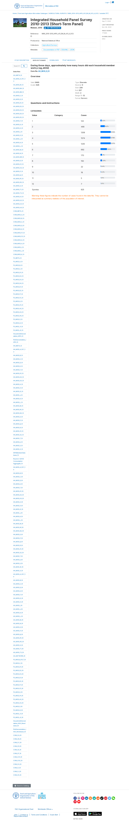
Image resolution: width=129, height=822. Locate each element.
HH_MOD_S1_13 (18, 431)
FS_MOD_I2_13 (18, 323)
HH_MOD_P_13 (18, 420)
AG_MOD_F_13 (18, 121)
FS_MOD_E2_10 (18, 681)
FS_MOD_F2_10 (18, 688)
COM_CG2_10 (17, 760)
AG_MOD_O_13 (18, 160)
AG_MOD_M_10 (18, 620)
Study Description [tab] (22, 60)
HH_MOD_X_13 (18, 449)
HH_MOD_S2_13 (18, 435)
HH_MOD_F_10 (18, 487)
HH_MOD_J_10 (18, 513)
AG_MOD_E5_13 (18, 117)
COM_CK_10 (17, 775)
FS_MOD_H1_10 (18, 696)
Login (107, 2)
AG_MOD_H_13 (18, 128)
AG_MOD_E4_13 (18, 113)
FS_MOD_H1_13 (18, 305)
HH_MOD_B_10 (18, 473)
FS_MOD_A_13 (18, 261)
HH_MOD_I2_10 (18, 509)
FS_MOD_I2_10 (18, 710)
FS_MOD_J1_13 (18, 326)
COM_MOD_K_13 (18, 254)
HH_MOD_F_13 (18, 370)
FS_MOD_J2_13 (18, 330)
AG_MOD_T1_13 (18, 189)
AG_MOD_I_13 (17, 132)
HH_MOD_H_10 (18, 502)
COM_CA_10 (17, 735)
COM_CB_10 (17, 739)
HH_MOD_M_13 (18, 406)
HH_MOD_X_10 (18, 570)
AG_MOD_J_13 (18, 139)
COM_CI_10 (17, 768)
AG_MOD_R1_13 (18, 178)
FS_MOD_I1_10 (17, 706)
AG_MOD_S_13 (18, 186)
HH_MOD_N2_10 (18, 531)
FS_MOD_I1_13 (17, 319)
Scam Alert (54, 815)
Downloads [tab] (54, 60)
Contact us (24, 815)
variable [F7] (104, 13)
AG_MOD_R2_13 (18, 182)
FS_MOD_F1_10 (18, 685)
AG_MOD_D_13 (18, 99)
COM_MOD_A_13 (18, 215)
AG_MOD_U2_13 (18, 200)
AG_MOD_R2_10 (18, 641)
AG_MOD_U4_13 (18, 207)
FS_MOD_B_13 (17, 265)
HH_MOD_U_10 (18, 560)
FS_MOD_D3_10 (18, 674)
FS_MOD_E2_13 (18, 290)
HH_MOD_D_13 (18, 362)
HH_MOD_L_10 (18, 520)
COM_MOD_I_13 (18, 247)
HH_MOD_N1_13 (18, 409)
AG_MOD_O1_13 (18, 164)
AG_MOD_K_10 (18, 613)
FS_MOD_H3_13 (18, 312)
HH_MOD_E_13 (18, 366)
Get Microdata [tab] (69, 60)
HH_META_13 (17, 346)
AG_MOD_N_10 (18, 623)
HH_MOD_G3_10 (18, 498)
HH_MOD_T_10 (18, 556)
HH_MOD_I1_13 (18, 388)
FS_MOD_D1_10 (18, 667)
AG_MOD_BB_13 (18, 92)
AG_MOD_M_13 (18, 150)
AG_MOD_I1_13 (18, 135)
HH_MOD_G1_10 (18, 491)
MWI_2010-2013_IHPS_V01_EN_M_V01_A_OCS (83, 13)
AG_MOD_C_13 (18, 95)
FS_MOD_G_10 (18, 692)
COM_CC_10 (17, 742)
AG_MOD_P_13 (18, 171)
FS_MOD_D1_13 (18, 272)
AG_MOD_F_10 (18, 595)
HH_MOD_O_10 (18, 534)
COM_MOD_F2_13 (19, 236)
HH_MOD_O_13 (18, 417)
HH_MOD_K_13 (18, 398)
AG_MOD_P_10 (18, 631)
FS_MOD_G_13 (18, 301)
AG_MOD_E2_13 (18, 106)
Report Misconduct (21, 816)
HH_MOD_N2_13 (18, 413)
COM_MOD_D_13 (18, 225)
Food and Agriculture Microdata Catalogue (32, 13)
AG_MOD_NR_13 (18, 157)
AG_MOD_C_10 (18, 584)
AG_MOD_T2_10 (18, 652)
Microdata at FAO (51, 6)
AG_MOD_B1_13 (18, 85)
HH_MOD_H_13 (18, 384)
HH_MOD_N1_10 (18, 527)
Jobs (16, 815)
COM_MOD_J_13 (18, 251)
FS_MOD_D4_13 (18, 283)
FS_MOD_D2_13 (18, 276)
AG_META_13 (17, 75)
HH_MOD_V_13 (18, 445)
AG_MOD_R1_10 (18, 638)
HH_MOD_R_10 (18, 545)
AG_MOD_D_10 (18, 587)
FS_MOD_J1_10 (18, 714)
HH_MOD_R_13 (18, 427)
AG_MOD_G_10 (18, 598)
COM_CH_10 (17, 764)
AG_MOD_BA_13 (18, 88)
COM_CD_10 (17, 746)
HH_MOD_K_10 (18, 516)
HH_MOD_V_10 (18, 563)
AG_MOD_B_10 (18, 580)
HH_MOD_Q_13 (18, 424)
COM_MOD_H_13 (18, 243)
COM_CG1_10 (17, 757)
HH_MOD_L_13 (18, 402)
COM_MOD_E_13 (18, 229)
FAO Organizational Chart (24, 809)
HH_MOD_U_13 (18, 442)
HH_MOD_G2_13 (18, 377)
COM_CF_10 (17, 753)
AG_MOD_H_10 (18, 602)
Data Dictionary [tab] (39, 60)
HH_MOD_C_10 (18, 477)
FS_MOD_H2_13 (18, 308)
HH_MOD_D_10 (18, 480)
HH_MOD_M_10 (18, 524)
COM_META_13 (18, 211)
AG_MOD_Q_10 (18, 634)
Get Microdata (52, 28)
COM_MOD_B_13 (18, 218)
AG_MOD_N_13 (18, 153)
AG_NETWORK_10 (19, 656)
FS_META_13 (17, 258)
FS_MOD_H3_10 (18, 703)
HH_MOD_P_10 (18, 538)
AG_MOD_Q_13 (18, 175)
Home (15, 13)
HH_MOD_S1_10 (18, 549)
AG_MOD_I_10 (17, 605)
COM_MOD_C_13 (18, 222)
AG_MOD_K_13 (18, 142)
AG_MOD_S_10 (18, 645)
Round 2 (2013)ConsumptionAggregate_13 (18, 461)
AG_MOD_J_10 (18, 609)
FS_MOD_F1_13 (18, 294)
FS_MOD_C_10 (17, 663)
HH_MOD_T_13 (18, 438)
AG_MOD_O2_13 (18, 168)
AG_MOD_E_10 (18, 591)
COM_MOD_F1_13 (19, 233)
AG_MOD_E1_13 (18, 103)
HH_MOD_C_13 (18, 359)
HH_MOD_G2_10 (18, 495)
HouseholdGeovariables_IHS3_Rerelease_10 (19, 723)
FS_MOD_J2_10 (18, 717)
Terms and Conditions (39, 815)
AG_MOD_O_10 (18, 627)
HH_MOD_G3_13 (18, 380)
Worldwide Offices (44, 809)
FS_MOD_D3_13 (18, 279)
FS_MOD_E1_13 (18, 287)
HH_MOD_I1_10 (18, 506)
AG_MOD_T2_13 (18, 193)
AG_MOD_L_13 (18, 146)
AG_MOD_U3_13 (18, 204)
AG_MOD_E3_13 (18, 110)
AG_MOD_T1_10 (18, 649)
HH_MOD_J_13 (18, 395)
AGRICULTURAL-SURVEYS (58, 13)
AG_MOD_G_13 (18, 124)
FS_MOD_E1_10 (18, 677)
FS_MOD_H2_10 (18, 699)
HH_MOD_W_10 (18, 567)
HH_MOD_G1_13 (18, 373)
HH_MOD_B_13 (18, 355)
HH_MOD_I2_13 (18, 391)
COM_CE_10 (17, 750)
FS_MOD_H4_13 (18, 316)
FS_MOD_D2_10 (18, 670)
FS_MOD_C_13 (17, 269)
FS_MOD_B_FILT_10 (19, 659)
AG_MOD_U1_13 (18, 196)
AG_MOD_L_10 (18, 616)
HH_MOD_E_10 (18, 484)
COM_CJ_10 (17, 771)
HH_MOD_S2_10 (18, 552)
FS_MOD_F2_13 (18, 298)
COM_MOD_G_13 (18, 240)
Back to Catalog (22, 786)
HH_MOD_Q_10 (18, 542)
